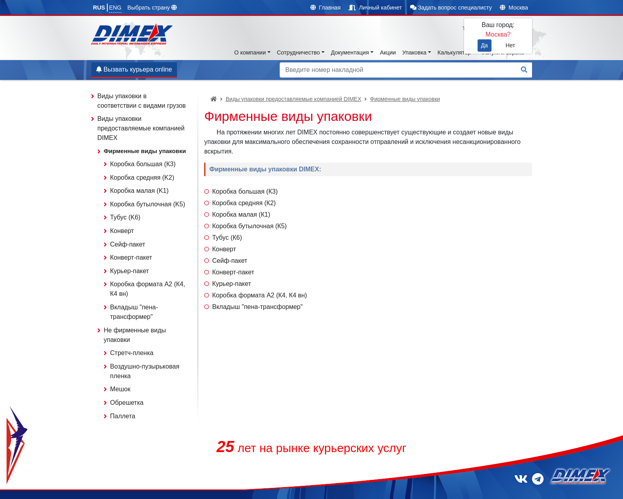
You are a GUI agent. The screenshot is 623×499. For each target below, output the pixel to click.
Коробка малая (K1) (139, 190)
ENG (115, 7)
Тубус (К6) (227, 237)
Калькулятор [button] (454, 52)
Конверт (224, 249)
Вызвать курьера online (134, 69)
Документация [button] (350, 52)
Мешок (120, 389)
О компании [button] (250, 52)
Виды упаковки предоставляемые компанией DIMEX (293, 99)
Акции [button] (388, 52)
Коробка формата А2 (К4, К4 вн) (259, 295)
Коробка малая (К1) (241, 214)
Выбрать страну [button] (152, 7)
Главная (325, 7)
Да (484, 45)
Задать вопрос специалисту (451, 7)
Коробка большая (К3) (245, 191)
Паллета (122, 416)
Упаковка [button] (414, 52)
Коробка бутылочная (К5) (249, 226)
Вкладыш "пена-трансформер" (257, 306)
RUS (99, 7)
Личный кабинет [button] (375, 7)
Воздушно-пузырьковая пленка (144, 371)
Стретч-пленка (131, 352)
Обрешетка (126, 402)
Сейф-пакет (229, 260)
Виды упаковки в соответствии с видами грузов (141, 101)
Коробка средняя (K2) (142, 177)
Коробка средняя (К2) (244, 203)
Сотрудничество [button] (298, 52)
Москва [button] (514, 7)
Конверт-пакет (233, 272)
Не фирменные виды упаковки (135, 335)
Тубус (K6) (125, 217)
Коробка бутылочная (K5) (147, 204)
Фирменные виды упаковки (405, 99)
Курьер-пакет (231, 283)
